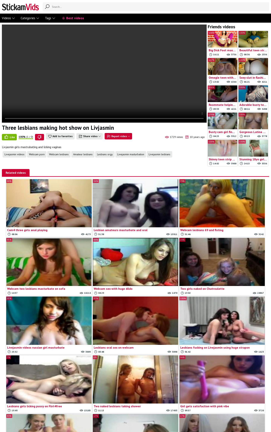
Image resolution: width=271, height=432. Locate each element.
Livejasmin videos (14, 154)
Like (9, 137)
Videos (8, 18)
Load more (135, 388)
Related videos (16, 172)
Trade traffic (146, 413)
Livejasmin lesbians (159, 154)
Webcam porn (37, 154)
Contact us (110, 413)
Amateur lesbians (83, 154)
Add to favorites (60, 136)
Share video (89, 136)
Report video (118, 136)
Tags (50, 18)
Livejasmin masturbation (130, 154)
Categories (30, 18)
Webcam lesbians (59, 154)
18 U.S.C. (162, 413)
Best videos (73, 18)
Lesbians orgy (105, 154)
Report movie (127, 413)
